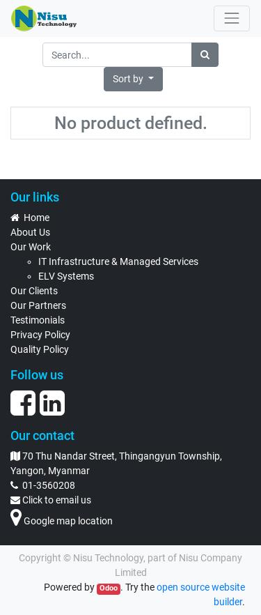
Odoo (109, 588)
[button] (133, 79)
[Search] (205, 55)
